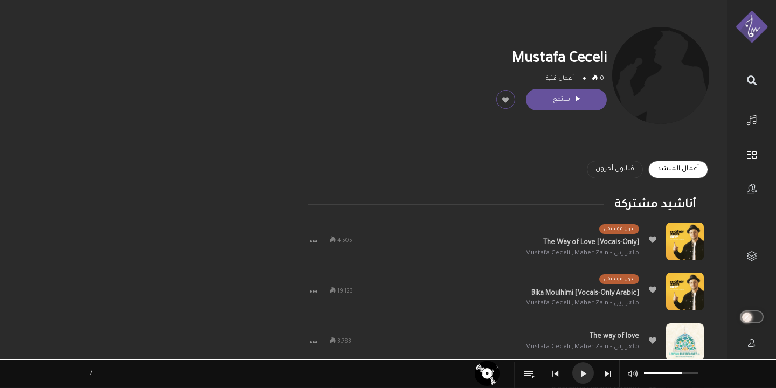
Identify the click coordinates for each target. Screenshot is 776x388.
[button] (313, 241)
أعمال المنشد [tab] (678, 169)
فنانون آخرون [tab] (614, 169)
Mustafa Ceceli (547, 253)
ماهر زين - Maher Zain (606, 253)
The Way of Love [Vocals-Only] (591, 243)
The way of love (614, 337)
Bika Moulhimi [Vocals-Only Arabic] (585, 293)
